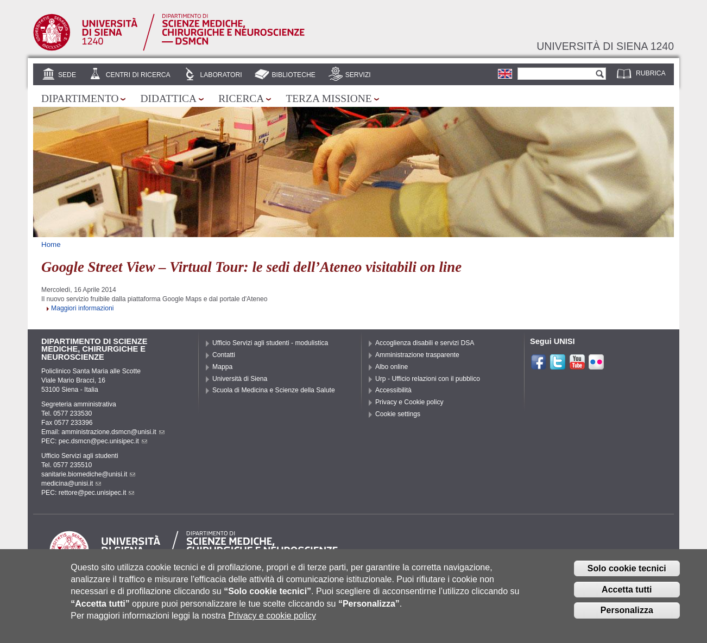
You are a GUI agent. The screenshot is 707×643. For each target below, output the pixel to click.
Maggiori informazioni (82, 308)
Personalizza (627, 617)
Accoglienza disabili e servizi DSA (424, 343)
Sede (67, 75)
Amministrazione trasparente (417, 355)
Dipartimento (79, 98)
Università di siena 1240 (605, 46)
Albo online (391, 367)
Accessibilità (393, 390)
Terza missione (328, 98)
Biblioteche (293, 75)
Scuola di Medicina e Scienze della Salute (273, 390)
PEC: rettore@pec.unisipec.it (87, 492)
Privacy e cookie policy (272, 623)
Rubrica (651, 73)
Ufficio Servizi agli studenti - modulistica (270, 343)
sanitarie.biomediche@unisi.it (88, 474)
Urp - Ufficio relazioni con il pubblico (427, 379)
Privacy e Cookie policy (409, 402)
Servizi (358, 75)
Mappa (222, 367)
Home (51, 244)
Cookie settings (397, 414)
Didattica (168, 98)
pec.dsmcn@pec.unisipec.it (103, 441)
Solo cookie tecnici (627, 575)
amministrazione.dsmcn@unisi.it (112, 432)
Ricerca (241, 98)
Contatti (223, 355)
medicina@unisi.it (71, 483)
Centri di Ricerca (138, 75)
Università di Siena (239, 379)
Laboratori (221, 75)
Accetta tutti (627, 596)
